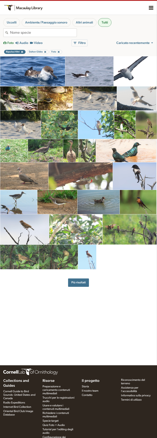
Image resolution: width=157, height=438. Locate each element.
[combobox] (43, 33)
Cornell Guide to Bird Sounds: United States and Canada (19, 395)
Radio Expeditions (14, 402)
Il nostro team (90, 390)
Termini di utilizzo (131, 399)
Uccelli (12, 22)
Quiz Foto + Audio (54, 425)
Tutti (105, 22)
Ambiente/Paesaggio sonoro (46, 22)
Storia (85, 386)
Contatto (87, 395)
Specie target (50, 420)
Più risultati (78, 282)
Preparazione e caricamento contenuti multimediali (56, 390)
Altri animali (84, 22)
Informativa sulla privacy (136, 395)
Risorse (49, 381)
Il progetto (91, 381)
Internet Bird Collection (17, 407)
